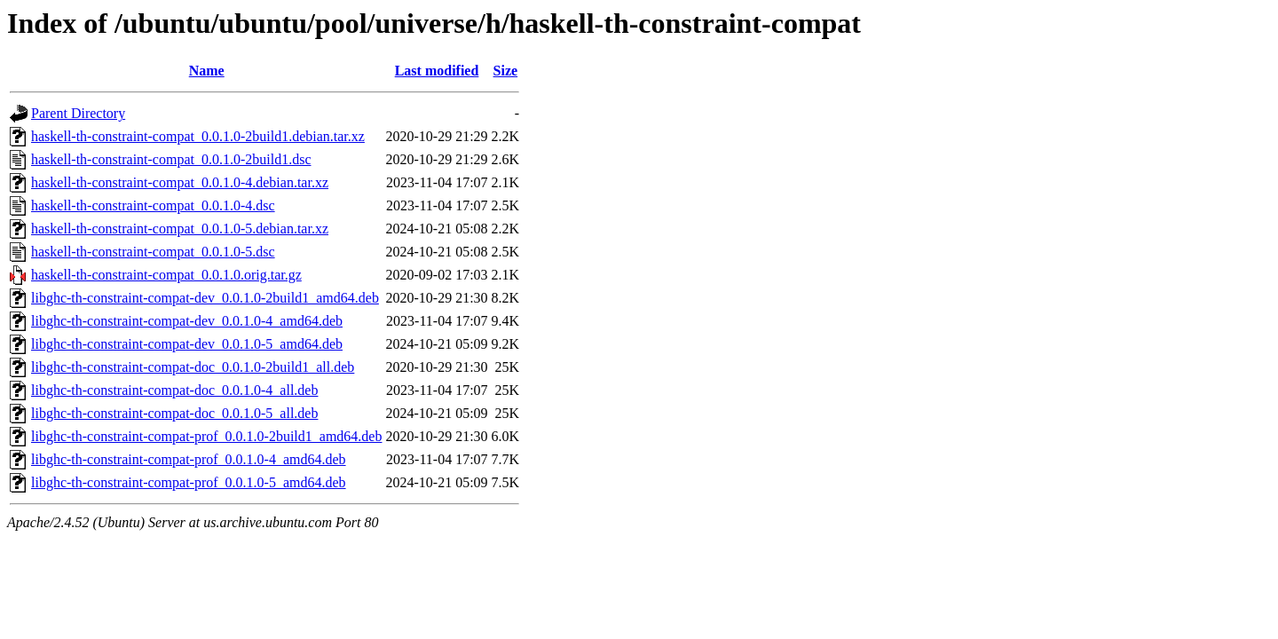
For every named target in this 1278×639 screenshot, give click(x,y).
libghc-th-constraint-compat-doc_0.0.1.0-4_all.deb (174, 390)
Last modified (437, 70)
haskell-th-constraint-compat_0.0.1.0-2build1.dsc (171, 159)
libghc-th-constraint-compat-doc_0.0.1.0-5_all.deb (174, 413)
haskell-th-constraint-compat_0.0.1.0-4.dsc (153, 205)
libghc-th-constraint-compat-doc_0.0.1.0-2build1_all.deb (192, 367)
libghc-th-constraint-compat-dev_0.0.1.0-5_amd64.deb (187, 343)
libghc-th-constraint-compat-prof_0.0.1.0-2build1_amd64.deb (206, 436)
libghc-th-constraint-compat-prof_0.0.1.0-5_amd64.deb (188, 482)
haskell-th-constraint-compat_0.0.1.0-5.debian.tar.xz (179, 228)
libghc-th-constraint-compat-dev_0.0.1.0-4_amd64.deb (187, 320)
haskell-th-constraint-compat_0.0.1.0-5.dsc (153, 251)
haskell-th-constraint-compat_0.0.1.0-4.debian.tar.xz (179, 182)
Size (505, 70)
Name (207, 70)
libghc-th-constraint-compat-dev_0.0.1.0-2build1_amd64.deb (205, 297)
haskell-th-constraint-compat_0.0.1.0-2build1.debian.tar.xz (198, 136)
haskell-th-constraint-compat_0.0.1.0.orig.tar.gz (166, 274)
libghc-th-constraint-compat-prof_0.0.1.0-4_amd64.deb (188, 459)
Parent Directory (78, 113)
